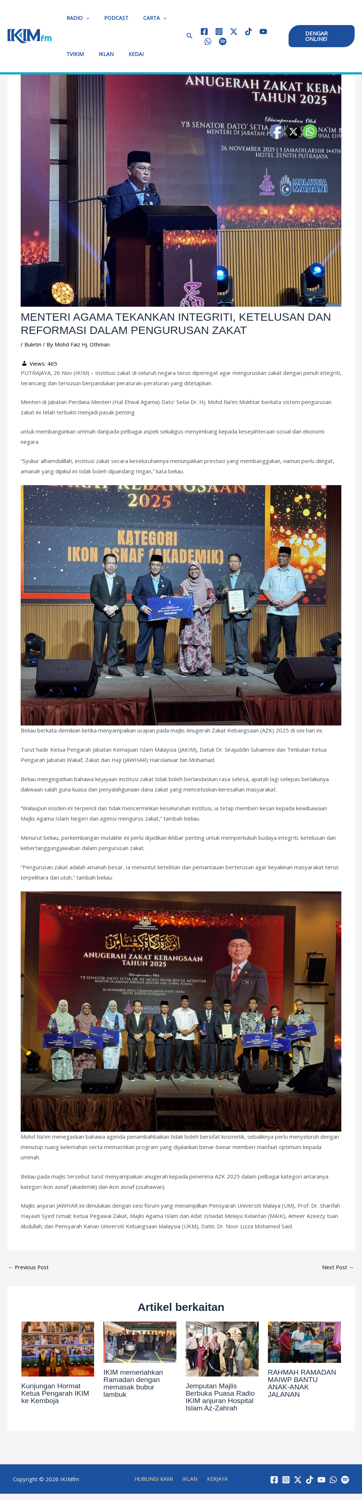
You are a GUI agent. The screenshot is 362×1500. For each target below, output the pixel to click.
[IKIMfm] (29, 35)
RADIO (75, 18)
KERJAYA (215, 1482)
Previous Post (29, 1267)
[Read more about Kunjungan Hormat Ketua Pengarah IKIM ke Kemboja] (57, 1349)
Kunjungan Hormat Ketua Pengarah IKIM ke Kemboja (56, 1393)
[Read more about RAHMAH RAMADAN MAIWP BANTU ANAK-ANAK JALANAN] (304, 1342)
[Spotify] (220, 41)
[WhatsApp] (206, 41)
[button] (187, 36)
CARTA (143, 18)
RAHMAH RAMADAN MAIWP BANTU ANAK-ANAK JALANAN (303, 1383)
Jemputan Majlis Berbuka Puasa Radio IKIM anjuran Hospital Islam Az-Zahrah (222, 1397)
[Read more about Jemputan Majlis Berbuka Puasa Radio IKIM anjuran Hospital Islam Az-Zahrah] (222, 1349)
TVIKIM (73, 54)
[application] (83, 18)
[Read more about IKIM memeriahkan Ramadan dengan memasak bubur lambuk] (139, 1342)
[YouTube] (261, 31)
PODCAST (109, 17)
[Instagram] (217, 31)
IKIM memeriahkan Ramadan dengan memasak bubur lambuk (134, 1383)
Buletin (33, 344)
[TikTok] (246, 31)
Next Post (337, 1267)
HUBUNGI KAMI (156, 1482)
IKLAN (99, 54)
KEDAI (124, 54)
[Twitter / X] (231, 31)
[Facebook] (202, 31)
